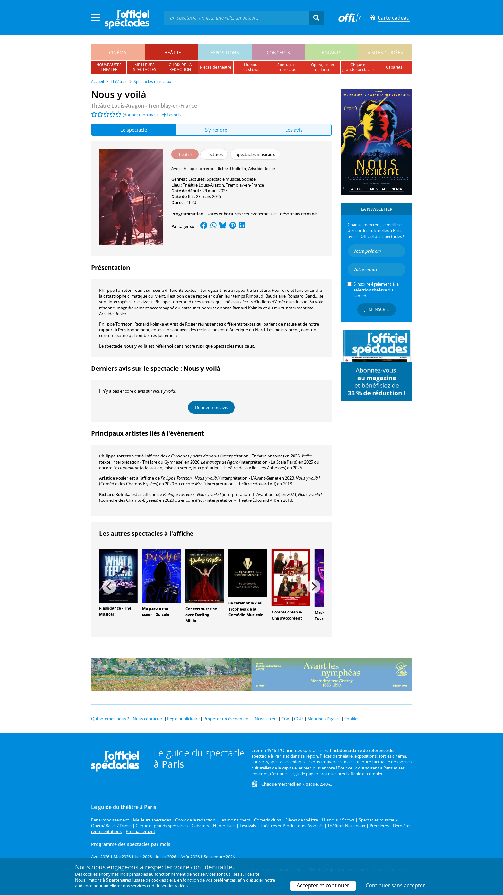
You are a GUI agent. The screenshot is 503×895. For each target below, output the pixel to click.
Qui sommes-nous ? (110, 719)
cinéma (117, 52)
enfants (332, 52)
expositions (224, 52)
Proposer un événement (226, 719)
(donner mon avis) (140, 114)
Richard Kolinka (115, 494)
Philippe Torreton (116, 456)
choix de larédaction (180, 67)
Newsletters (266, 719)
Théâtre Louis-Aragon (203, 185)
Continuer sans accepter (395, 885)
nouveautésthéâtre (109, 67)
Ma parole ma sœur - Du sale (155, 611)
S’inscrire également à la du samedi (376, 290)
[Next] (313, 586)
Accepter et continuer (323, 885)
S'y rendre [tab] (216, 129)
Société (249, 179)
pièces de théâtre (215, 67)
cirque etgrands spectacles (358, 67)
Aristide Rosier (113, 478)
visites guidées (385, 52)
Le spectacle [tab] (133, 129)
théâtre (171, 52)
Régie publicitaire (183, 719)
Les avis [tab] (294, 129)
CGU (298, 719)
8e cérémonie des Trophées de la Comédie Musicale (245, 609)
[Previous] (109, 586)
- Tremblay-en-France (144, 105)
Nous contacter (147, 719)
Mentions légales (323, 719)
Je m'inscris (376, 309)
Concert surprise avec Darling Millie (201, 615)
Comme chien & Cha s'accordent (287, 615)
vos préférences (221, 880)
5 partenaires (118, 880)
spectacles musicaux (287, 67)
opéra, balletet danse (322, 67)
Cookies (351, 719)
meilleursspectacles (144, 67)
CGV (285, 719)
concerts (278, 52)
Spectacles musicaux (234, 346)
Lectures (196, 179)
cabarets (394, 67)
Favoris (171, 114)
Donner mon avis (211, 407)
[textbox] (236, 17)
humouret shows (251, 67)
